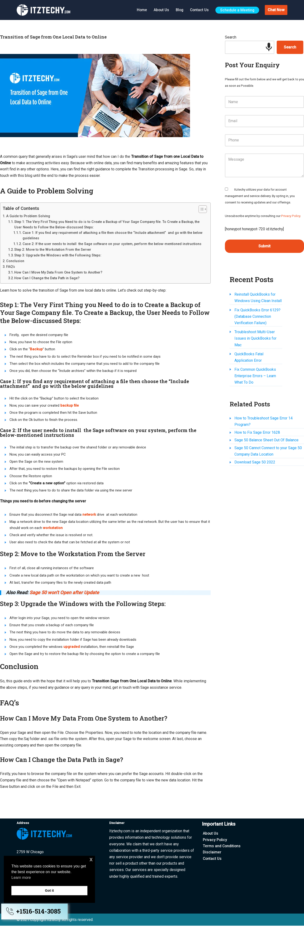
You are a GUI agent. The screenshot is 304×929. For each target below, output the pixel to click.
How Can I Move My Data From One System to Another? (58, 273)
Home (140, 9)
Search (230, 37)
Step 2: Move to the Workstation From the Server (52, 250)
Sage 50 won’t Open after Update (64, 595)
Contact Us (199, 9)
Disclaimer (212, 856)
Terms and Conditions (222, 849)
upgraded (71, 649)
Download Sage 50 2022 (254, 438)
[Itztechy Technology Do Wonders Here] (45, 10)
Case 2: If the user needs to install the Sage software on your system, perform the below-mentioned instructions (112, 244)
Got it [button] (49, 890)
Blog (178, 9)
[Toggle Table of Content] (200, 209)
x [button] (91, 859)
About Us (160, 9)
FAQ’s (10, 267)
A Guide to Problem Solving (28, 216)
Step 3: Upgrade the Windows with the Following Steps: (57, 256)
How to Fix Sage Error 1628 (257, 408)
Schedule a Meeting (237, 10)
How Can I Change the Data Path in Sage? (47, 278)
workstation (53, 529)
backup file (69, 406)
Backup (36, 350)
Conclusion (15, 261)
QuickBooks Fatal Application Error (263, 342)
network (89, 516)
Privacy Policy (290, 217)
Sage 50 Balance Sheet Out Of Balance (266, 416)
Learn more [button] (21, 878)
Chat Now (276, 10)
